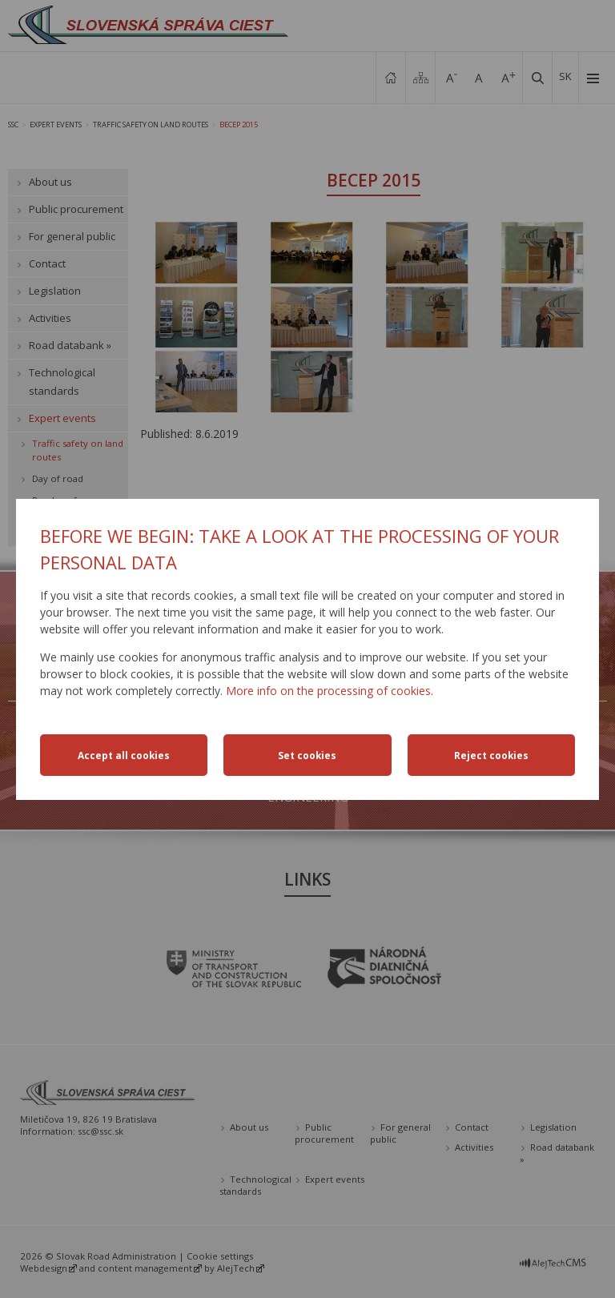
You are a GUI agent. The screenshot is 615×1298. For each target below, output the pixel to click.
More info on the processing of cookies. (329, 690)
